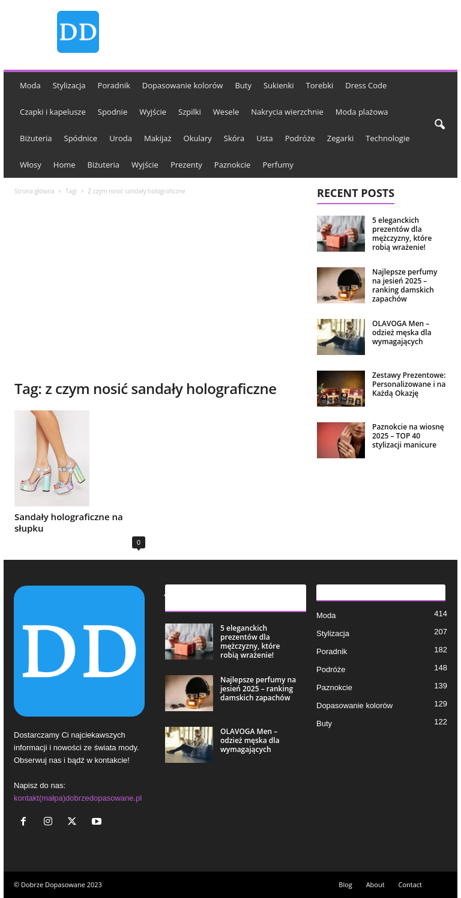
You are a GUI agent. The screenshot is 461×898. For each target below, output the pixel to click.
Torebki (320, 85)
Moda (30, 85)
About (375, 884)
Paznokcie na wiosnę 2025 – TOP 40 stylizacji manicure (408, 436)
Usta (264, 138)
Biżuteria (36, 138)
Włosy (30, 164)
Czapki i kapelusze (53, 111)
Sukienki (279, 85)
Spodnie (112, 111)
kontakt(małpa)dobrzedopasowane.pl (78, 797)
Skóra (234, 138)
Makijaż (158, 138)
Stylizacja (69, 85)
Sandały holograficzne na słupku (68, 522)
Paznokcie (232, 164)
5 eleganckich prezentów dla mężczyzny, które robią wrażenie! (402, 233)
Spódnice (81, 138)
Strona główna (34, 191)
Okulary (198, 138)
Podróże (300, 138)
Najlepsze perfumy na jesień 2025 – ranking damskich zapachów (404, 285)
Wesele (226, 111)
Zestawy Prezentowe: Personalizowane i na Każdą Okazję (409, 384)
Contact (410, 884)
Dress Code (366, 85)
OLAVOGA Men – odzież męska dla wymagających (402, 332)
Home (64, 164)
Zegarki (340, 138)
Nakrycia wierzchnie (287, 111)
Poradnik (114, 85)
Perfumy (277, 164)
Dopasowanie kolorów (182, 85)
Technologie (387, 138)
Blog (345, 884)
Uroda (120, 138)
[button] (439, 125)
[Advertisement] (155, 289)
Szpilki (189, 111)
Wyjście (152, 111)
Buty (243, 85)
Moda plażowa (362, 111)
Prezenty (186, 164)
